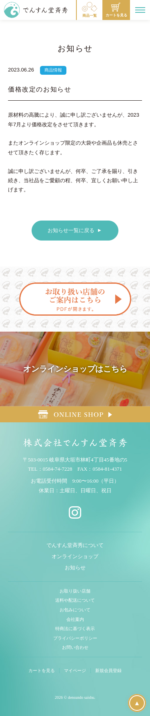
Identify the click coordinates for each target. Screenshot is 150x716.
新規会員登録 (108, 670)
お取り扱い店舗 (75, 591)
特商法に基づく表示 (75, 628)
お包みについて (75, 609)
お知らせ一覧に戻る (71, 230)
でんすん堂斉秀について (75, 545)
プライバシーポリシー (75, 638)
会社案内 (75, 619)
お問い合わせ (75, 647)
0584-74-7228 (57, 469)
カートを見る (41, 670)
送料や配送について (75, 600)
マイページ (75, 670)
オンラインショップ (75, 556)
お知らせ (75, 568)
